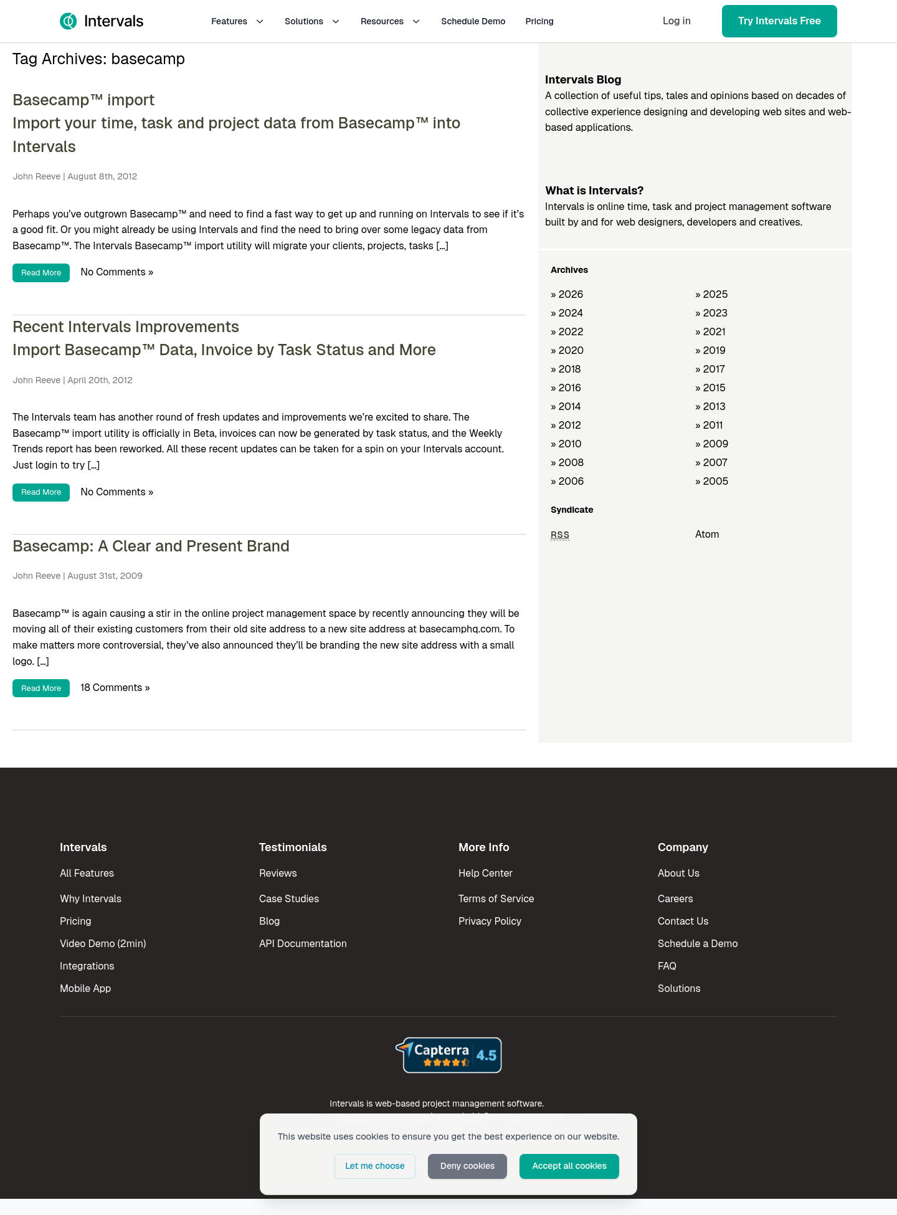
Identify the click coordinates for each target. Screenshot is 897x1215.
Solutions (313, 21)
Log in (677, 20)
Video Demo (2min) (103, 943)
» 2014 (566, 406)
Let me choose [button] (375, 1165)
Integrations (87, 966)
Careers (675, 898)
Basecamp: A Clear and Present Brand (151, 546)
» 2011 (709, 425)
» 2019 (710, 350)
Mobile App (85, 988)
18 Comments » (115, 687)
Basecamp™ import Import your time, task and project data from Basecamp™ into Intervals (236, 123)
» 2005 (712, 481)
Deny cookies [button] (467, 1165)
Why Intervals (90, 898)
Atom (707, 534)
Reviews (278, 873)
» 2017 (709, 369)
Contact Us (683, 921)
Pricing (539, 21)
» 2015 (710, 387)
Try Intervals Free (779, 20)
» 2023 (711, 313)
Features (238, 21)
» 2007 (711, 462)
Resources (391, 21)
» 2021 (710, 331)
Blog (269, 921)
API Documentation (303, 943)
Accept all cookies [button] (569, 1165)
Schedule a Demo (698, 943)
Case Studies (289, 898)
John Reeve (36, 176)
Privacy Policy (489, 921)
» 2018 (566, 369)
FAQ (667, 966)
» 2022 (567, 331)
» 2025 (711, 294)
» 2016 (566, 387)
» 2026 (567, 294)
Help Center (485, 873)
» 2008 (567, 462)
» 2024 (567, 313)
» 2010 (566, 443)
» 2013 (710, 406)
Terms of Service (496, 898)
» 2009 (712, 443)
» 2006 (567, 481)
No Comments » (116, 272)
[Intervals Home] (101, 21)
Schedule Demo (473, 21)
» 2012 (566, 425)
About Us (679, 873)
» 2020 (567, 350)
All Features (87, 873)
